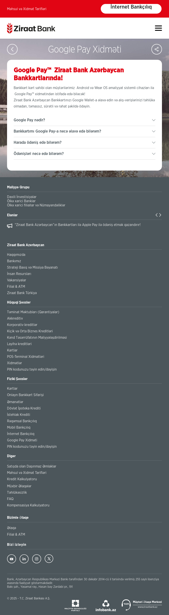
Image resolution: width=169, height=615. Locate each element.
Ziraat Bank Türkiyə (22, 293)
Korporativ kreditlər (22, 325)
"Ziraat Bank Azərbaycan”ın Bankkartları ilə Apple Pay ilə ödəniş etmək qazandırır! (78, 225)
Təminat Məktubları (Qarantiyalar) (33, 312)
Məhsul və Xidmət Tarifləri (26, 9)
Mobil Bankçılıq (18, 427)
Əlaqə (11, 528)
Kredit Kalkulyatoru (22, 479)
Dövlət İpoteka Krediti (24, 408)
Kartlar (12, 350)
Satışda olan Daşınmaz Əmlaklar (31, 466)
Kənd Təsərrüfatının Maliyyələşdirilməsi (37, 337)
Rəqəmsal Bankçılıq (22, 421)
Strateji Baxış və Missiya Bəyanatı (32, 267)
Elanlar (12, 215)
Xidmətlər (14, 363)
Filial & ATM (16, 286)
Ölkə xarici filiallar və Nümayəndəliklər (36, 205)
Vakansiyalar (16, 280)
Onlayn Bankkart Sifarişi (25, 395)
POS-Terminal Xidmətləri (25, 356)
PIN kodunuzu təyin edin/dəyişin (32, 369)
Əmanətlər (15, 402)
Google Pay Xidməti (22, 440)
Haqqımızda (16, 255)
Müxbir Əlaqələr (19, 486)
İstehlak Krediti (18, 415)
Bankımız (14, 261)
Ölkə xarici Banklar (21, 201)
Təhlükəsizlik (17, 492)
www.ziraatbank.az (147, 607)
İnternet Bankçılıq (131, 7)
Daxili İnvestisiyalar (22, 197)
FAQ (10, 499)
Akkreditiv (15, 318)
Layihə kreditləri (19, 344)
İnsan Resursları (19, 274)
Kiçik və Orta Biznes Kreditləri (30, 331)
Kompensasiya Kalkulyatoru (28, 505)
